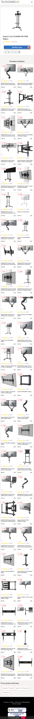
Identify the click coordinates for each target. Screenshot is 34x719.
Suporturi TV (6, 692)
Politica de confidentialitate (22, 702)
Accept (23, 717)
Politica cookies (16, 704)
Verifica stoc (21, 47)
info (15, 87)
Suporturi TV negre (8, 688)
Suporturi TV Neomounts (22, 688)
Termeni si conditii (8, 702)
